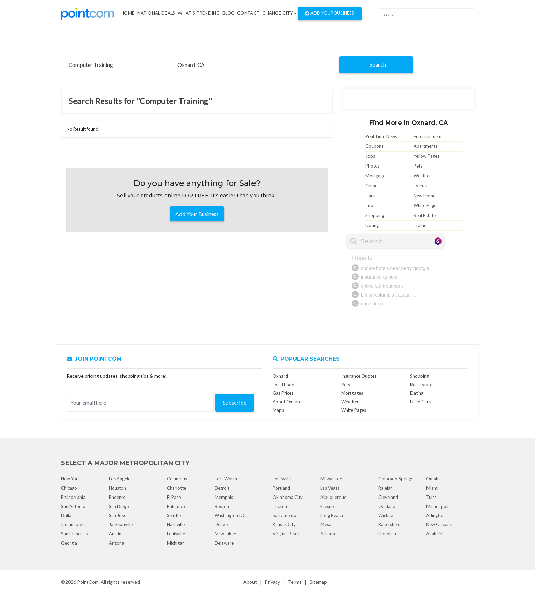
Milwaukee (225, 533)
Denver (222, 524)
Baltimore (176, 506)
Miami (432, 488)
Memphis (224, 497)
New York (70, 478)
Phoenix (117, 497)
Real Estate (425, 215)
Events (420, 185)
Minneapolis (438, 506)
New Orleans (439, 524)
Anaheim (435, 533)
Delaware (224, 543)
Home (127, 13)
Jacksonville (121, 524)
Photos (372, 166)
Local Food (283, 384)
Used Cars (420, 401)
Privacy (272, 582)
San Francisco (74, 533)
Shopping (374, 215)
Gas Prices (283, 393)
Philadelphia (73, 497)
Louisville (176, 533)
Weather (422, 175)
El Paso (174, 497)
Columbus (177, 478)
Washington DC (230, 515)
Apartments (425, 146)
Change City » (279, 13)
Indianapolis (73, 524)
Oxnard (280, 376)
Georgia (69, 543)
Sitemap (318, 582)
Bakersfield (389, 524)
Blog (228, 13)
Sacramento (285, 515)
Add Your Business (329, 13)
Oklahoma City (288, 497)
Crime (371, 185)
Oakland (386, 506)
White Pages (426, 205)
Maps (278, 410)
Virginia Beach (287, 533)
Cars (370, 195)
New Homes (425, 195)
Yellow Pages (426, 156)
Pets (418, 166)
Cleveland (388, 497)
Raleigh (385, 488)
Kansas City (284, 524)
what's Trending (199, 13)
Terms (295, 582)
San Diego (119, 506)
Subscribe (234, 402)
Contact (248, 13)
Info (369, 205)
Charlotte (176, 488)
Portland (281, 488)
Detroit (222, 488)
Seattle (174, 515)
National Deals (156, 13)
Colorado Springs (395, 478)
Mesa (325, 524)
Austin (115, 533)
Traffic (420, 225)
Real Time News (381, 136)
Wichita (385, 515)
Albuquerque (333, 497)
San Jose (117, 515)
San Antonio (73, 506)
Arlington (435, 515)
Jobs (370, 156)
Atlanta (327, 533)
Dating (372, 225)
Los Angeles (120, 478)
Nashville (176, 524)
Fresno (327, 506)
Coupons (374, 146)
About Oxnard (287, 401)
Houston (117, 488)
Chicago (69, 488)
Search (378, 64)
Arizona (116, 543)
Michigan (176, 543)
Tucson (280, 506)
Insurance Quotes (358, 376)
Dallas (67, 515)
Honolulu (387, 533)
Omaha (433, 478)
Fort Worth (226, 478)
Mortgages (376, 175)
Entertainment (428, 136)
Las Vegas (330, 488)
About (250, 582)
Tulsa (431, 497)
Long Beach (331, 515)
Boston (222, 506)
